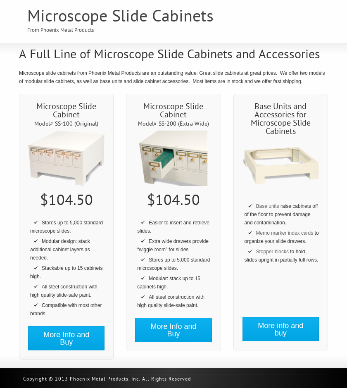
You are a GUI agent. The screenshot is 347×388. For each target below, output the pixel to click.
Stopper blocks (272, 252)
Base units (267, 206)
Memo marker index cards (285, 233)
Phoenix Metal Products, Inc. (105, 379)
